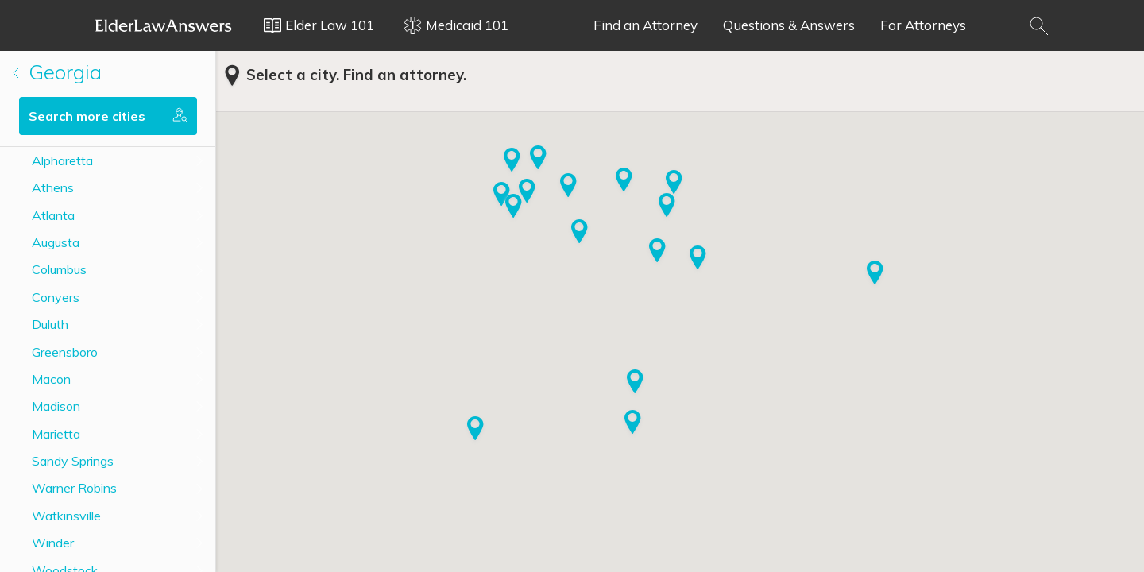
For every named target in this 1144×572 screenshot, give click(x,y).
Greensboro (65, 352)
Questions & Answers (789, 25)
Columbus (59, 269)
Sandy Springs (73, 461)
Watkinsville (66, 516)
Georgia (57, 72)
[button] (538, 159)
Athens (53, 187)
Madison (56, 406)
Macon (51, 379)
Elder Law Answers (163, 25)
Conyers (55, 297)
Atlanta (53, 215)
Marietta (56, 434)
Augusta (55, 242)
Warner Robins (74, 488)
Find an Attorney (645, 25)
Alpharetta (62, 160)
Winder (53, 543)
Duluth (50, 324)
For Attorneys (923, 25)
